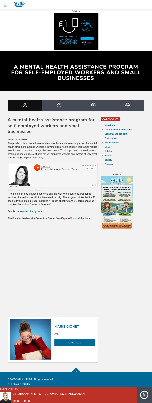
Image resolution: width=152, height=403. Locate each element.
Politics (108, 151)
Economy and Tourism (116, 134)
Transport (109, 164)
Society (108, 160)
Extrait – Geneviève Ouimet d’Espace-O (29, 190)
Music (108, 147)
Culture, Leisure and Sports (118, 129)
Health (108, 155)
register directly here (31, 211)
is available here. (82, 218)
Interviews (110, 125)
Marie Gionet (66, 327)
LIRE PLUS (74, 342)
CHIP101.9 (11, 190)
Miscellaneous (112, 142)
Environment (111, 138)
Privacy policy (20, 384)
